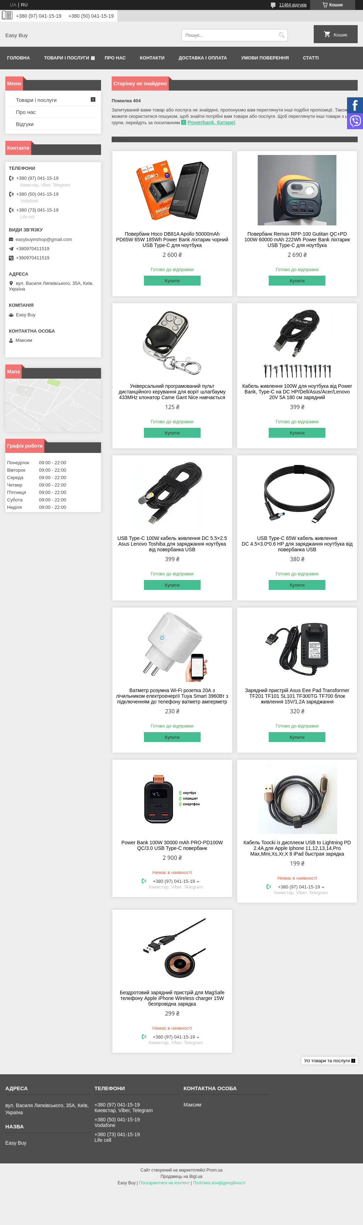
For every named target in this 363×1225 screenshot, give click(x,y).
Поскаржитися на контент (164, 1182)
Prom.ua (215, 1170)
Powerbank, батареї (211, 122)
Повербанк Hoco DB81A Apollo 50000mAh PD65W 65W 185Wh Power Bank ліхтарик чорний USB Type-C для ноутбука (172, 239)
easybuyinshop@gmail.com (44, 239)
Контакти (152, 58)
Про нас (115, 58)
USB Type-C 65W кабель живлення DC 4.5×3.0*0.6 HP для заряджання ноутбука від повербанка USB (297, 543)
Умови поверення (265, 58)
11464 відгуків (293, 4)
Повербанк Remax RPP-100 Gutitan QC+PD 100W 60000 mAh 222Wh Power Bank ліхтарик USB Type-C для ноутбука (297, 239)
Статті (311, 58)
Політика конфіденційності (219, 1182)
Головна (18, 58)
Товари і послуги (66, 58)
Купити (172, 280)
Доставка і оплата (203, 58)
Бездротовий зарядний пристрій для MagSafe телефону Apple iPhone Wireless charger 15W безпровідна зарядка (172, 998)
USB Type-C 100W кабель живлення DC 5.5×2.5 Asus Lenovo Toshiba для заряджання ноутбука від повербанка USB (172, 543)
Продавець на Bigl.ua (181, 1176)
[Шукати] (281, 35)
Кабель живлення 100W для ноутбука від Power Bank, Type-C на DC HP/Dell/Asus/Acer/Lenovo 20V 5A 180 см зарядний (297, 391)
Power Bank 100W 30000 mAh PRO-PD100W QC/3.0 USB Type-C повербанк (172, 845)
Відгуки (25, 124)
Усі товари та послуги (327, 1060)
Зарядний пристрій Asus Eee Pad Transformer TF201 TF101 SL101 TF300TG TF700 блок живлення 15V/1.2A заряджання (297, 696)
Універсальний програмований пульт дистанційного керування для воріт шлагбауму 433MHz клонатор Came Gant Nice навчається (172, 391)
